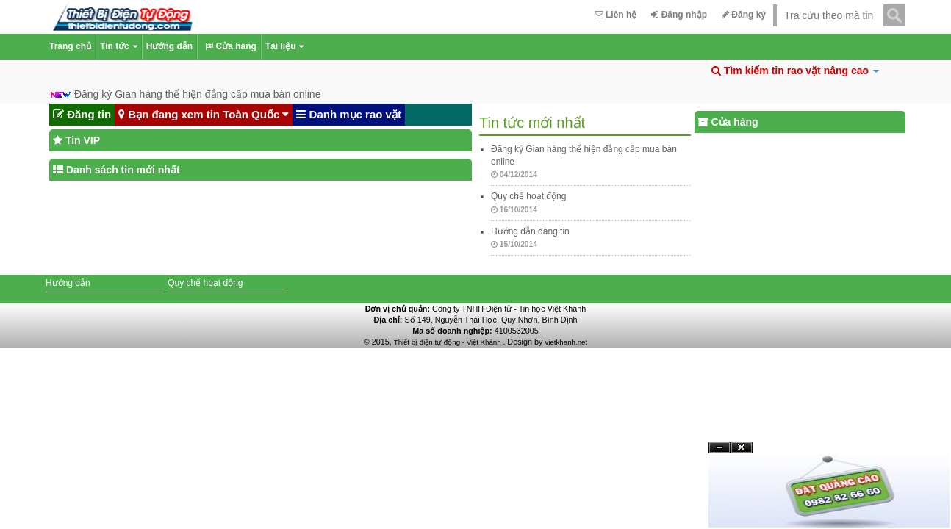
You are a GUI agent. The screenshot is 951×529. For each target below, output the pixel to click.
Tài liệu (284, 47)
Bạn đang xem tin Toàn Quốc (203, 114)
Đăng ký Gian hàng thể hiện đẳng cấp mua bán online (197, 94)
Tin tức (118, 47)
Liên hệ (616, 15)
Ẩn (719, 447)
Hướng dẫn (169, 46)
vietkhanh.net (566, 342)
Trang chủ (70, 46)
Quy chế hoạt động (528, 196)
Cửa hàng (228, 47)
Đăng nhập (679, 15)
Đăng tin (82, 114)
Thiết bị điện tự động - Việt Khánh (448, 342)
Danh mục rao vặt (348, 114)
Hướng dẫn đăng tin (530, 231)
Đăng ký (744, 15)
